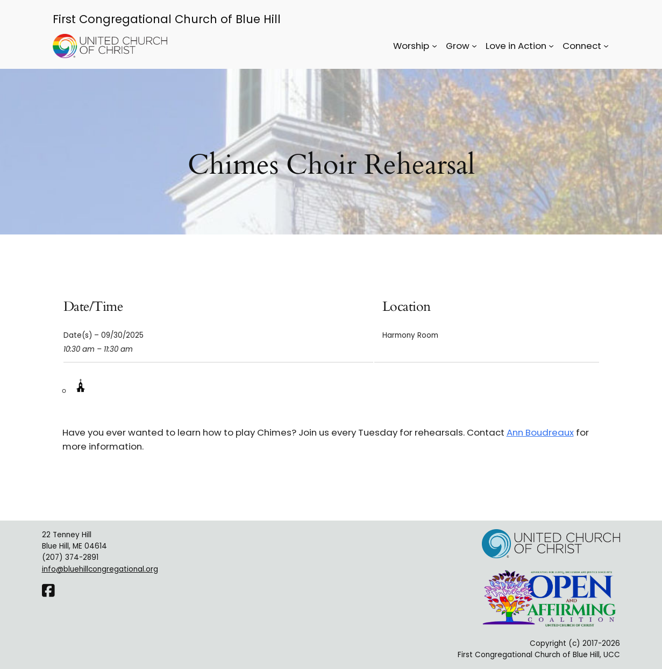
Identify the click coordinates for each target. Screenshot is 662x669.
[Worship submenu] (434, 45)
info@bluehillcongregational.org (100, 569)
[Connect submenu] (606, 45)
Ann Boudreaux (540, 432)
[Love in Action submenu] (551, 45)
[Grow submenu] (474, 45)
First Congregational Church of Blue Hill (167, 19)
